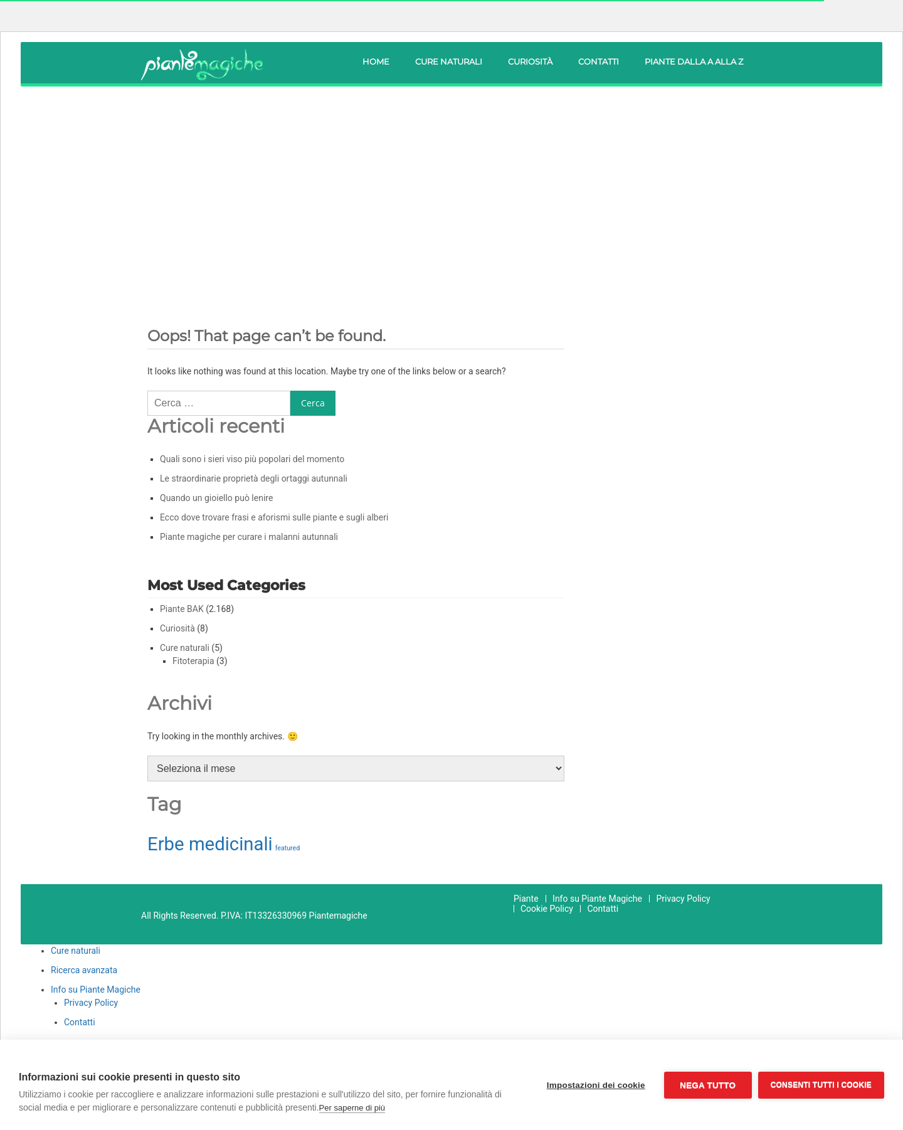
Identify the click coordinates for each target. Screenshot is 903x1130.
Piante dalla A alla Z (694, 61)
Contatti (598, 61)
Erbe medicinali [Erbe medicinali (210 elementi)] (210, 844)
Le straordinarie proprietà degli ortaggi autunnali (253, 478)
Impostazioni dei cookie (596, 1085)
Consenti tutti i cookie (821, 1084)
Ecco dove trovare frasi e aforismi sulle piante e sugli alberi (274, 517)
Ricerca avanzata (84, 970)
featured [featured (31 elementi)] (287, 848)
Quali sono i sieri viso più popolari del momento (252, 459)
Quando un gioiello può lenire (216, 498)
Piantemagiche (338, 916)
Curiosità (530, 61)
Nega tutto (708, 1085)
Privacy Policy (683, 898)
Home (375, 61)
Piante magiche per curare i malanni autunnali (249, 537)
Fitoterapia (193, 661)
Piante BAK (182, 609)
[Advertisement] (451, 190)
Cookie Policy (546, 908)
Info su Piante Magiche (597, 898)
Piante (526, 898)
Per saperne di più (352, 1107)
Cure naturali (448, 61)
